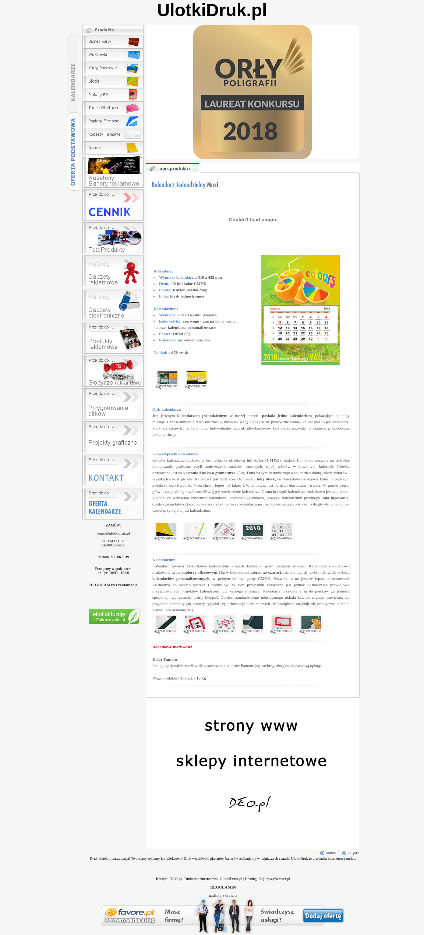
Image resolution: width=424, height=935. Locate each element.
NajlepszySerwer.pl (274, 878)
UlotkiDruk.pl (231, 878)
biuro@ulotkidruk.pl (113, 533)
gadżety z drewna (223, 895)
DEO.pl (175, 878)
